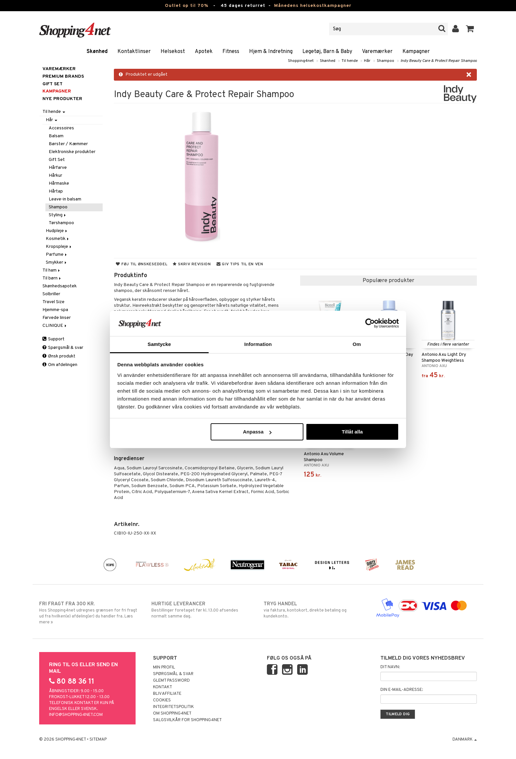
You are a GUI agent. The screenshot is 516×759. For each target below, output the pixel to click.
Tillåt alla (352, 431)
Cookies (162, 700)
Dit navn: (390, 667)
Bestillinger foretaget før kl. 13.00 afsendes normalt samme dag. (201, 610)
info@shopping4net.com (76, 715)
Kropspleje (59, 246)
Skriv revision (192, 264)
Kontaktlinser (134, 51)
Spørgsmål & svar (62, 348)
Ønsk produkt (58, 356)
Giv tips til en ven (240, 264)
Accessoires (61, 128)
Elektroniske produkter (72, 152)
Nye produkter (62, 99)
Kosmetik (58, 239)
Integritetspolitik (173, 707)
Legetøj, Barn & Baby (327, 51)
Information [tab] (258, 344)
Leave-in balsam (65, 199)
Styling (58, 215)
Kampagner (416, 51)
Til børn (52, 278)
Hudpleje (57, 231)
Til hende (350, 61)
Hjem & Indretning (271, 51)
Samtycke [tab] (159, 344)
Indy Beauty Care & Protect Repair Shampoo (438, 61)
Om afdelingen (59, 365)
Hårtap (56, 191)
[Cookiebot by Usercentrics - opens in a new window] (370, 323)
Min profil (164, 667)
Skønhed (97, 51)
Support (53, 339)
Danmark (464, 739)
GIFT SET (52, 84)
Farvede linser (56, 318)
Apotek (204, 51)
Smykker (56, 262)
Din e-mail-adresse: (401, 690)
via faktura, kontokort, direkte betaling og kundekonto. (314, 610)
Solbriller (51, 294)
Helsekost (173, 51)
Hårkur (55, 175)
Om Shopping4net (172, 713)
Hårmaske (59, 183)
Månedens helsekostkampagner (312, 6)
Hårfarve (58, 167)
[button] (470, 29)
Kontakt (162, 687)
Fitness (230, 51)
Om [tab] (356, 344)
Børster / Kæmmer (68, 144)
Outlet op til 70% (186, 6)
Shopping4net (301, 61)
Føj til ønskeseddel (141, 264)
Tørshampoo (61, 223)
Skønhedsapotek (59, 286)
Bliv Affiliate (167, 693)
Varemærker (377, 51)
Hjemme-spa (55, 310)
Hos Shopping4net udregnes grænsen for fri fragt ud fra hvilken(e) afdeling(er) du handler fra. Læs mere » (89, 613)
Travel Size (53, 302)
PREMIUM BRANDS (63, 76)
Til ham (51, 270)
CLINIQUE (54, 325)
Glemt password (171, 680)
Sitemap (98, 739)
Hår (367, 61)
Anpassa (257, 431)
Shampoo (385, 61)
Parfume (57, 254)
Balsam (56, 136)
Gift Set (57, 160)
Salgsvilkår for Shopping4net (187, 720)
